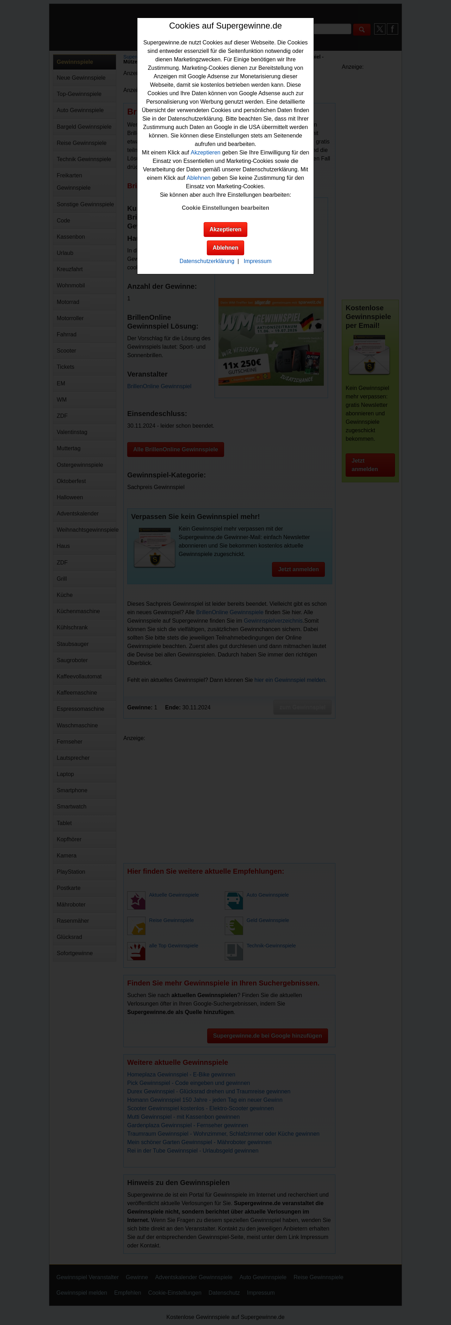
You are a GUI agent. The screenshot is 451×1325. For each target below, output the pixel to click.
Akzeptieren (206, 152)
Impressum (257, 261)
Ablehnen (199, 178)
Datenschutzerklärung (206, 261)
